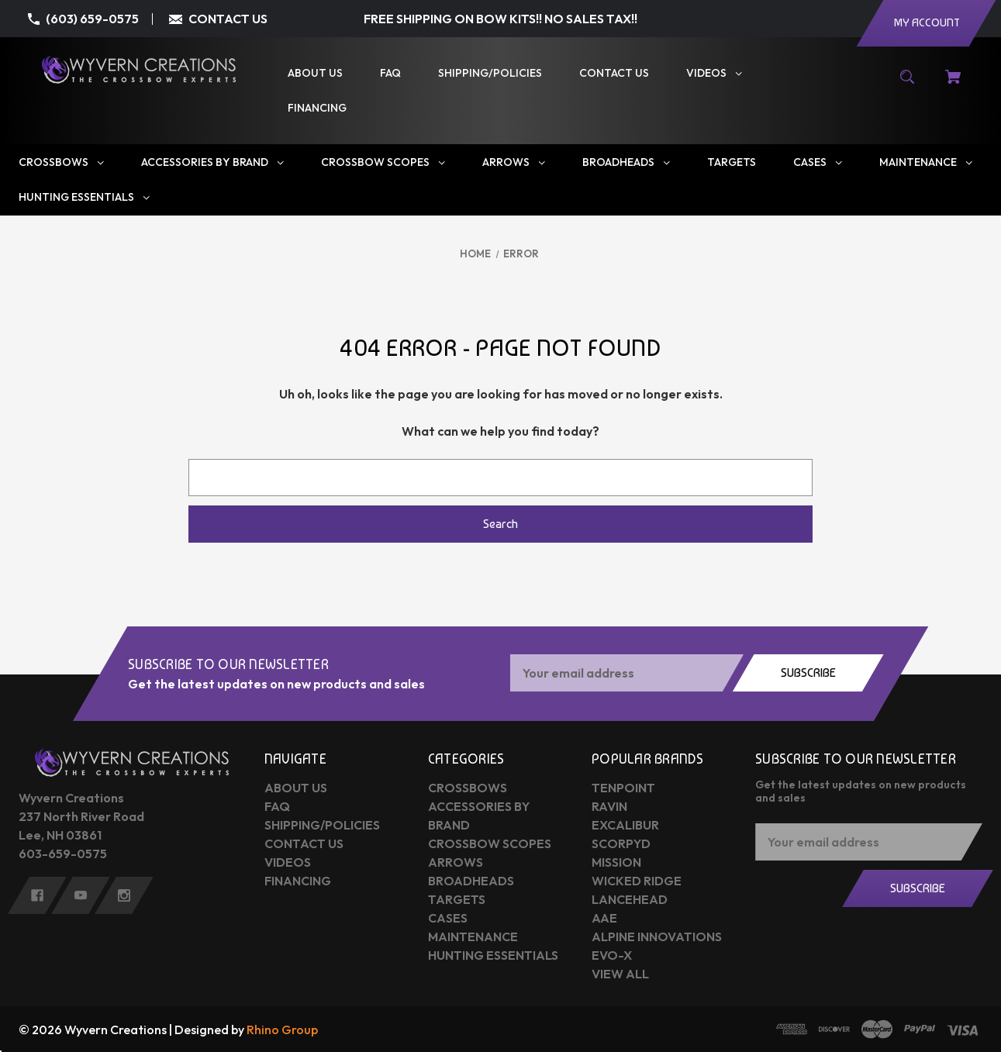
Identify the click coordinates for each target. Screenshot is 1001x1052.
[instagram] (124, 895)
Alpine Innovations (657, 936)
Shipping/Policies (322, 825)
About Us (295, 787)
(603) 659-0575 (92, 18)
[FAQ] (390, 73)
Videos (287, 862)
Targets (456, 899)
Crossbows (467, 787)
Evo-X (612, 955)
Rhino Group (282, 1029)
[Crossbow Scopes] (383, 162)
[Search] (907, 84)
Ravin (609, 806)
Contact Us (303, 843)
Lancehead (630, 899)
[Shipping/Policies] (490, 73)
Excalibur (625, 825)
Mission (616, 862)
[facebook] (37, 895)
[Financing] (317, 108)
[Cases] (818, 162)
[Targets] (731, 162)
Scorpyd (621, 843)
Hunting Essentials (493, 955)
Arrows (455, 862)
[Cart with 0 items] (953, 84)
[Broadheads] (626, 162)
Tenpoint (623, 787)
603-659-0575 (63, 853)
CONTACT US (228, 18)
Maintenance (473, 936)
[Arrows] (514, 162)
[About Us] (315, 73)
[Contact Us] (614, 73)
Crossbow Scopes (489, 843)
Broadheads (471, 880)
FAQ (277, 806)
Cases (448, 918)
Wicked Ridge (637, 880)
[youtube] (80, 895)
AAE (604, 918)
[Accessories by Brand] (212, 162)
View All (620, 973)
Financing (297, 880)
